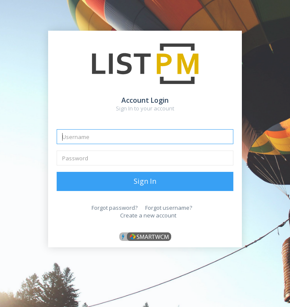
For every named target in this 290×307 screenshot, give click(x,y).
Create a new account (148, 215)
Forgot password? (115, 207)
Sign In (145, 181)
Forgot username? (168, 207)
